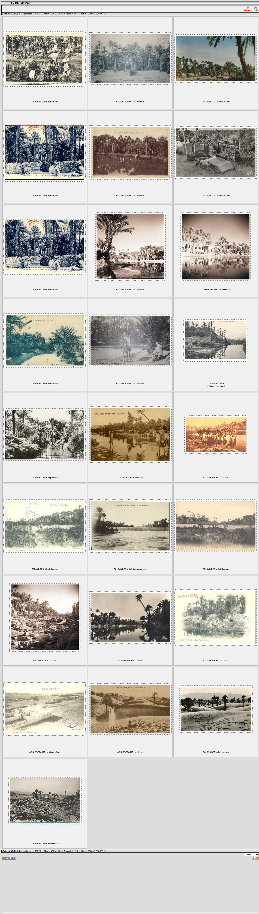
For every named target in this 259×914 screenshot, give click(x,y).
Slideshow (247, 9)
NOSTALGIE (57, 14)
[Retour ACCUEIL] (10, 14)
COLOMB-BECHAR (97, 14)
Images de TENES (35, 14)
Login (255, 9)
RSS (256, 858)
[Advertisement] (103, 886)
